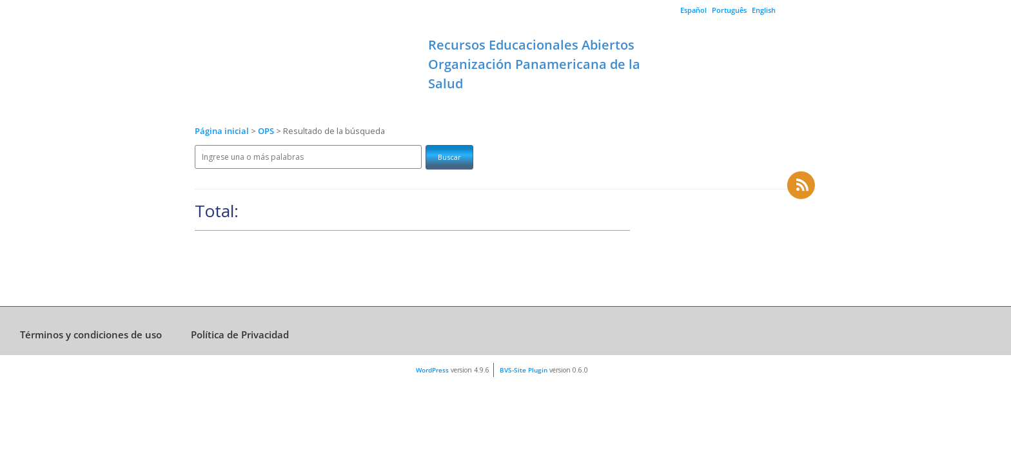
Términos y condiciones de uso (91, 334)
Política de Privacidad (240, 334)
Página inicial (222, 131)
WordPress (432, 369)
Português (729, 10)
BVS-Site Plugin (523, 369)
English (764, 10)
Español (693, 10)
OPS (267, 131)
